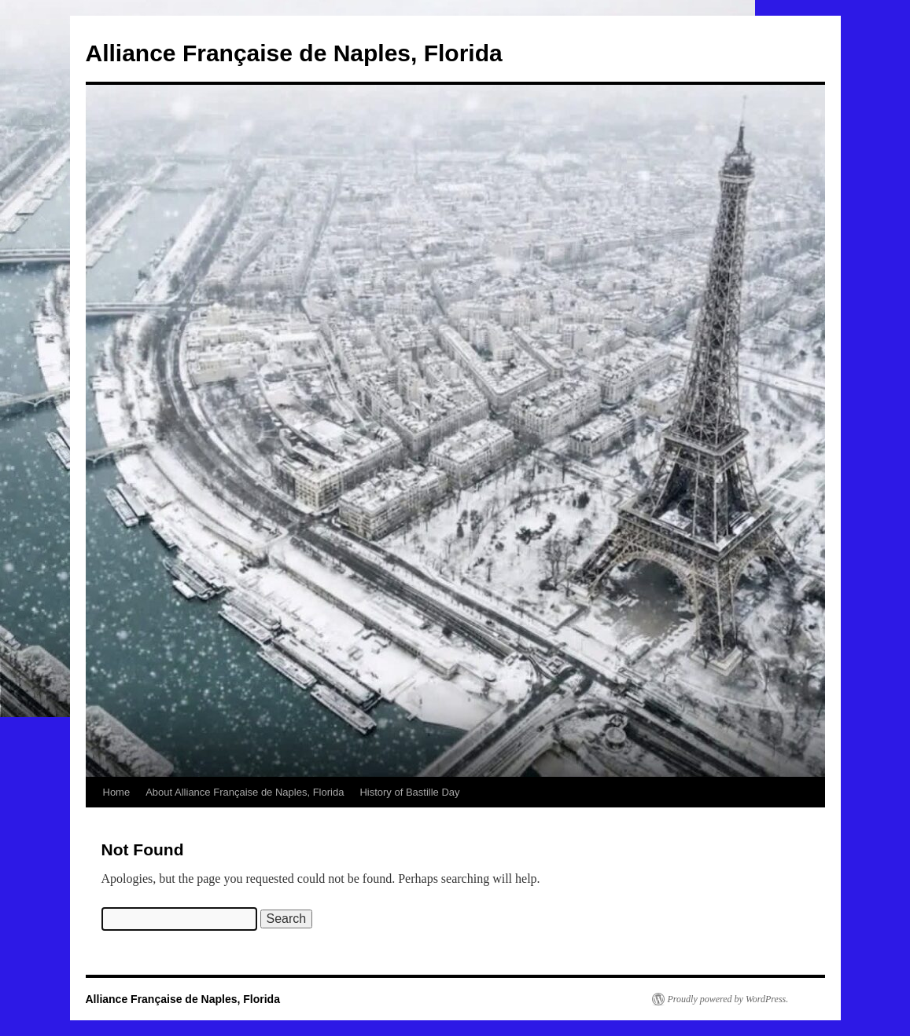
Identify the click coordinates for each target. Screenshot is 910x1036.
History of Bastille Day (409, 792)
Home (117, 792)
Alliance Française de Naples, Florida (294, 53)
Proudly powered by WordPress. (728, 999)
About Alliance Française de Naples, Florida (245, 792)
